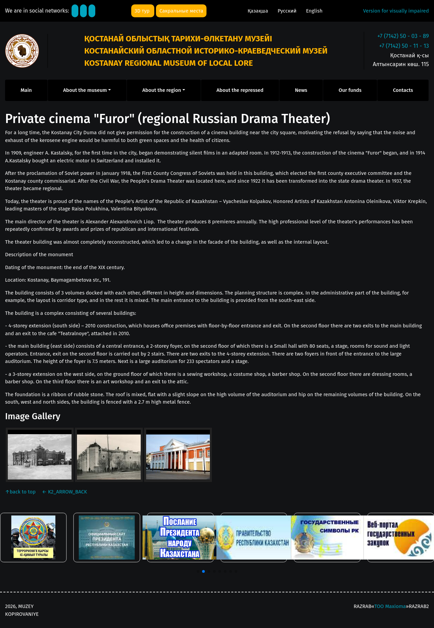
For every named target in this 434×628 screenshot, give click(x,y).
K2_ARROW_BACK (64, 492)
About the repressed (240, 90)
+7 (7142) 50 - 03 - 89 (403, 36)
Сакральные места (181, 11)
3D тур (143, 11)
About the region (161, 90)
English (314, 11)
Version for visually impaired (396, 11)
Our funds (350, 90)
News (301, 90)
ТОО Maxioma (390, 606)
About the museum (85, 90)
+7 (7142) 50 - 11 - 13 (404, 45)
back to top (21, 492)
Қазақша (258, 11)
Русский (288, 11)
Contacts (403, 90)
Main (26, 90)
